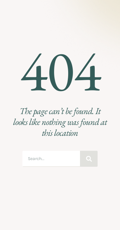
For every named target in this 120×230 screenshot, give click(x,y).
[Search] (89, 159)
